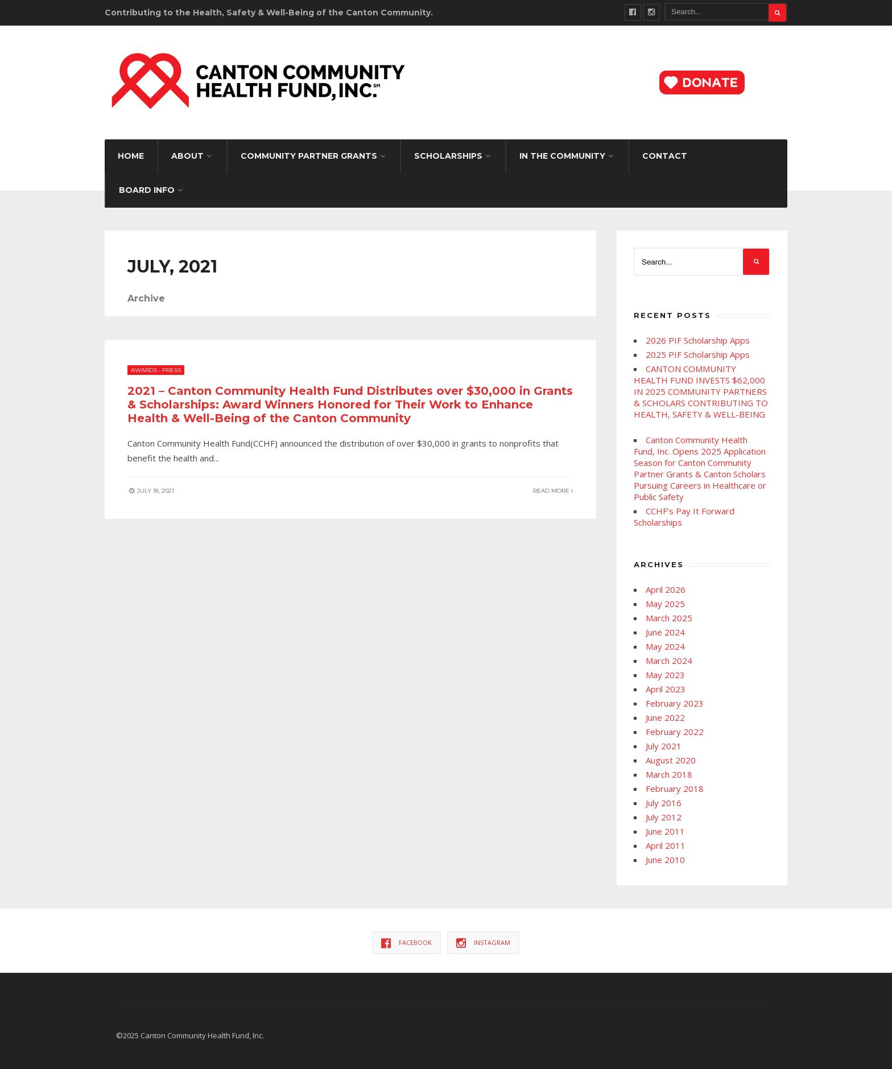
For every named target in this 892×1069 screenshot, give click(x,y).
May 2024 (665, 646)
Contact (664, 156)
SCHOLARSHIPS (448, 156)
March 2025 (669, 618)
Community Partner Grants (309, 156)
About (187, 156)
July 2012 (664, 817)
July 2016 (664, 802)
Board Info (147, 190)
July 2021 (664, 746)
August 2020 (671, 760)
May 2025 (665, 603)
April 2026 (665, 589)
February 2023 (675, 703)
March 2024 (669, 660)
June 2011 (665, 831)
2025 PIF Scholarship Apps (698, 354)
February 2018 (675, 788)
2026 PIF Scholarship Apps (698, 340)
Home (131, 156)
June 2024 (665, 632)
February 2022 (675, 731)
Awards (144, 370)
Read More (553, 490)
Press (171, 370)
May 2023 (665, 674)
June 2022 (665, 717)
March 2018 (669, 774)
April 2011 (665, 845)
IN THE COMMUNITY (562, 156)
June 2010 (665, 859)
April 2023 (665, 689)
